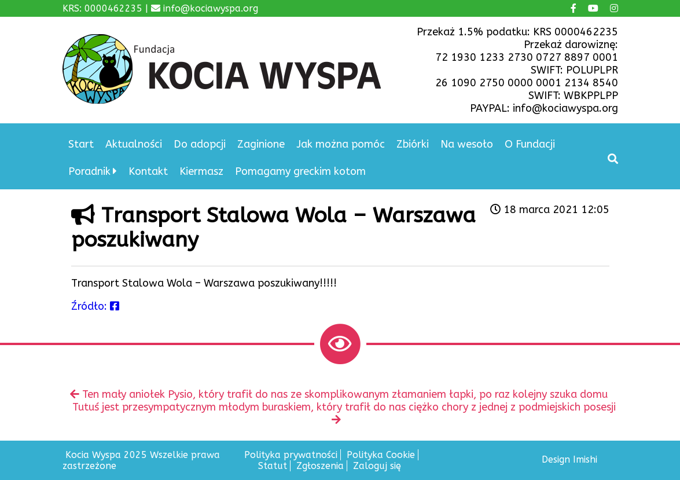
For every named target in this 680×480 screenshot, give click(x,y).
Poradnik (89, 171)
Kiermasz (201, 171)
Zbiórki (412, 144)
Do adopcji (200, 144)
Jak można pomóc (340, 144)
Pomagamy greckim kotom (300, 171)
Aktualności (133, 144)
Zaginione (261, 144)
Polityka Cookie (381, 454)
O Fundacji (530, 144)
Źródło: (95, 306)
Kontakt (148, 171)
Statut (272, 465)
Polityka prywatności (290, 454)
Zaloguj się (377, 465)
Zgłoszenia (320, 465)
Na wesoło (466, 144)
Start (81, 144)
